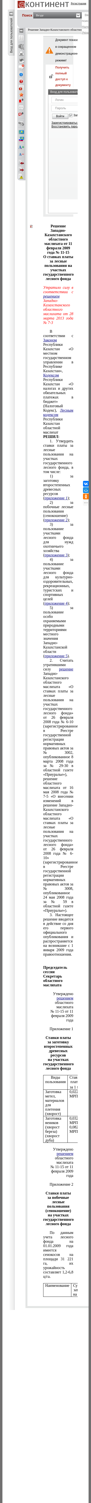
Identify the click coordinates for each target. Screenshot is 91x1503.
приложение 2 (55, 520)
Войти (60, 116)
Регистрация (78, 3)
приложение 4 (55, 603)
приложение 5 (55, 656)
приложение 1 (55, 498)
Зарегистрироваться (65, 123)
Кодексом (51, 375)
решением (65, 998)
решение (66, 669)
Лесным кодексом (58, 412)
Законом (50, 340)
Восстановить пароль (66, 126)
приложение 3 (55, 555)
